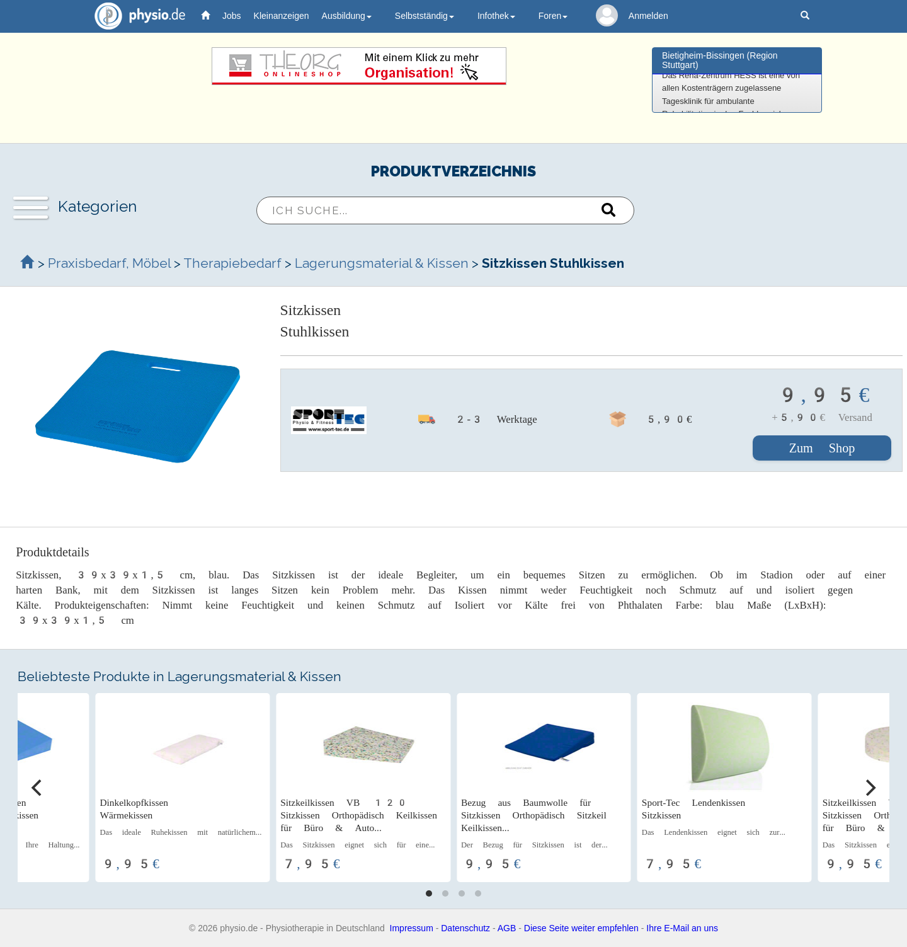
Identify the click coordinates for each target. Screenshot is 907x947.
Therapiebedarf (232, 263)
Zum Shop (822, 448)
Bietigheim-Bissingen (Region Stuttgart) (720, 60)
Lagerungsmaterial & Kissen (382, 263)
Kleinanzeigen (281, 16)
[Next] (869, 787)
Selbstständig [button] (424, 16)
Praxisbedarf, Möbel (109, 263)
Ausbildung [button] (347, 16)
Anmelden (648, 16)
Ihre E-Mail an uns (682, 928)
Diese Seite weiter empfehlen (581, 928)
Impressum (411, 928)
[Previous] (38, 787)
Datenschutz (465, 928)
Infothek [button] (496, 16)
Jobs (231, 16)
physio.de (135, 16)
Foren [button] (553, 16)
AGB (507, 928)
